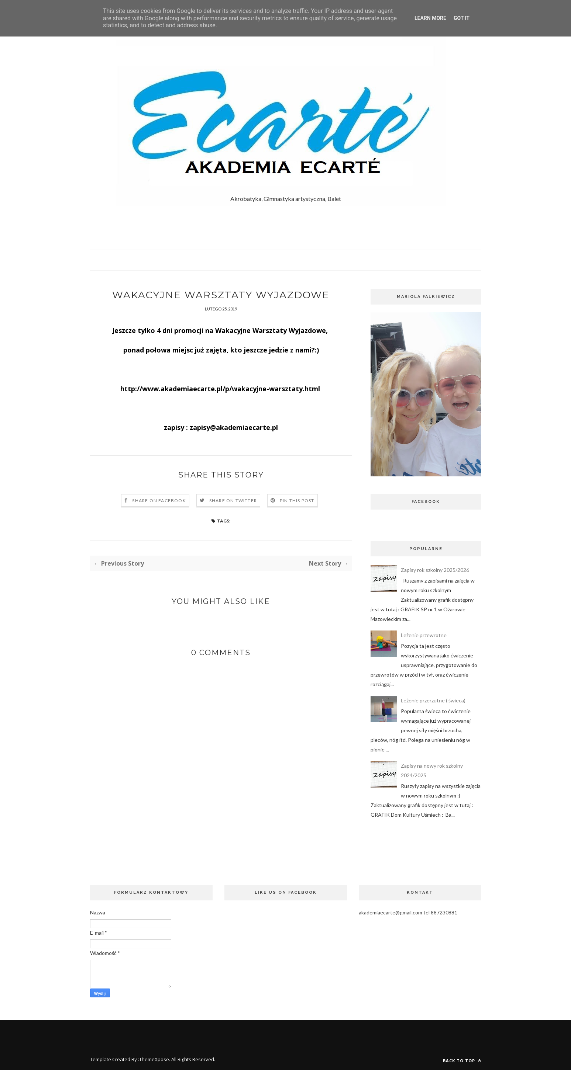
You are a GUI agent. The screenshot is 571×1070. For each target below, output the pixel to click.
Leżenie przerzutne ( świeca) (433, 700)
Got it (461, 18)
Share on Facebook (159, 500)
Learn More (430, 18)
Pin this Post (297, 500)
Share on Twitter (233, 500)
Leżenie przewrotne (424, 635)
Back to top (462, 1060)
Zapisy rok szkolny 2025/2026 (435, 570)
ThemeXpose (154, 1059)
